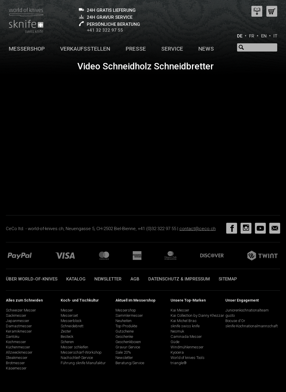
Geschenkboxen (128, 342)
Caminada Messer (186, 336)
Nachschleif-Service (77, 357)
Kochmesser (16, 342)
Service (172, 48)
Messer (67, 310)
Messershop (27, 48)
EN (264, 36)
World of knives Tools (188, 357)
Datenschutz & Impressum (179, 279)
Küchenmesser (18, 347)
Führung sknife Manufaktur (83, 363)
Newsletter (108, 279)
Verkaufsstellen (85, 48)
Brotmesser (15, 363)
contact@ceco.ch (197, 228)
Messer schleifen (74, 347)
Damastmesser (19, 326)
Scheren (67, 342)
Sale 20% (123, 352)
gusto (230, 315)
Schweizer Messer (21, 310)
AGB (134, 279)
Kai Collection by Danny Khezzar (197, 315)
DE (239, 36)
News (206, 48)
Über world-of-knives (31, 279)
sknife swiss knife (185, 326)
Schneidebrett (72, 326)
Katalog (76, 279)
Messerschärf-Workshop (81, 352)
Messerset (69, 315)
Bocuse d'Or (235, 321)
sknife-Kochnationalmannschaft (251, 326)
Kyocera (177, 352)
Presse (136, 48)
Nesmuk (177, 331)
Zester (66, 331)
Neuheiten (123, 321)
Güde (175, 342)
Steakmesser (17, 357)
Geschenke (124, 336)
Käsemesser (16, 368)
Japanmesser (17, 321)
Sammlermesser (129, 315)
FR (251, 36)
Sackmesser (16, 315)
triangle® (179, 363)
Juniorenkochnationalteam (247, 310)
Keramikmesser (19, 331)
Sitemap (228, 279)
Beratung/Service (129, 363)
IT (275, 36)
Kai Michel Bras (184, 321)
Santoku (12, 336)
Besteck (67, 336)
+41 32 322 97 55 (105, 30)
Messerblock (71, 321)
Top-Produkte (126, 326)
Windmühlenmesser (187, 347)
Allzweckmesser (19, 352)
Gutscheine (124, 331)
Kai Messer (180, 310)
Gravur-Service (127, 347)
